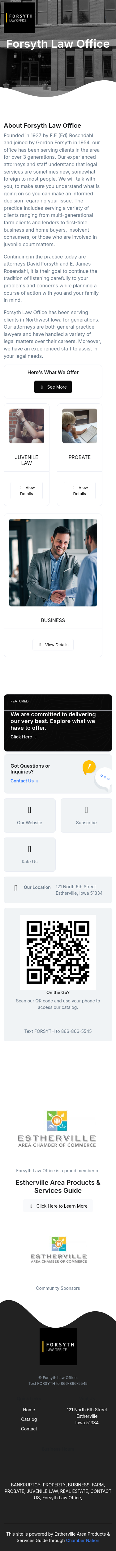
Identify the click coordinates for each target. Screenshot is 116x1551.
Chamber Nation (82, 1540)
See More (53, 387)
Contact (29, 1428)
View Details (26, 490)
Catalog (29, 1419)
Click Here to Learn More (58, 1206)
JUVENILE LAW (26, 460)
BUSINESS (53, 620)
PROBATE (79, 457)
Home (29, 1409)
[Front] (20, 17)
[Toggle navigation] (106, 18)
